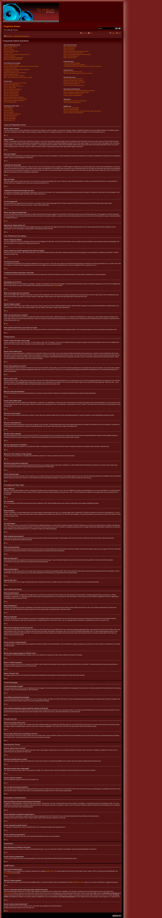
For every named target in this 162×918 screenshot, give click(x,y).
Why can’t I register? (9, 49)
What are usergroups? (69, 49)
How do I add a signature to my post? (13, 86)
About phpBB (7, 873)
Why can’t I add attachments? (11, 94)
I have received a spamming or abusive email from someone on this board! (82, 66)
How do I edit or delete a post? (11, 84)
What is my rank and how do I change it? (14, 75)
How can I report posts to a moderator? (14, 97)
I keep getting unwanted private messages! (74, 64)
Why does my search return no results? (73, 80)
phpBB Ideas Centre (78, 882)
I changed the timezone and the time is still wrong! (16, 69)
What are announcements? (11, 115)
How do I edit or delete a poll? (11, 91)
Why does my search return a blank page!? (74, 82)
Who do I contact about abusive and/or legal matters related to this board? (82, 111)
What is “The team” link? (70, 57)
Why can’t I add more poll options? (12, 89)
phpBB (55, 285)
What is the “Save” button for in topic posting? (15, 98)
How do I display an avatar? (11, 74)
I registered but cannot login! (11, 51)
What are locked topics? (10, 118)
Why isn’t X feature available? (71, 109)
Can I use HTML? (8, 109)
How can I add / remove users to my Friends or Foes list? (78, 73)
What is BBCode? (8, 107)
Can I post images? (9, 112)
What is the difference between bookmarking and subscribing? (79, 90)
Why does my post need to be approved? (14, 100)
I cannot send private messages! (72, 63)
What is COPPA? (8, 48)
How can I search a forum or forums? (73, 78)
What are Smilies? (8, 110)
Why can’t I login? (8, 52)
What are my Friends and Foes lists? (73, 71)
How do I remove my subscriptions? (73, 95)
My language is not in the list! (11, 71)
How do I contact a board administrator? (74, 112)
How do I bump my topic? (10, 102)
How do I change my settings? (11, 64)
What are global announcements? (12, 113)
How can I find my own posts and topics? (74, 85)
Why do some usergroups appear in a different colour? (77, 54)
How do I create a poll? (10, 87)
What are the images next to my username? (15, 72)
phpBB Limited (50, 871)
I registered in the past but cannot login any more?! (17, 54)
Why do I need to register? (10, 46)
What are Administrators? (70, 46)
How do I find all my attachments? (72, 102)
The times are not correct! (10, 67)
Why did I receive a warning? (11, 95)
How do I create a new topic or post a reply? (15, 83)
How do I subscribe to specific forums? (73, 93)
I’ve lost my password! (9, 56)
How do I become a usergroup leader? (73, 52)
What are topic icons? (9, 120)
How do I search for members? (71, 83)
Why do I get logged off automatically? (13, 57)
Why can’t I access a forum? (11, 92)
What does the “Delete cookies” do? (13, 59)
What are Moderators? (69, 48)
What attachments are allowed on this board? (75, 100)
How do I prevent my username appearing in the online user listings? (21, 66)
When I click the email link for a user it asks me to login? (18, 77)
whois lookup (7, 893)
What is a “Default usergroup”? (71, 56)
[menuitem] (90, 33)
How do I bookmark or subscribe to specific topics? (76, 92)
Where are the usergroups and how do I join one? (76, 51)
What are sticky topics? (10, 117)
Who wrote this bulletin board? (71, 107)
